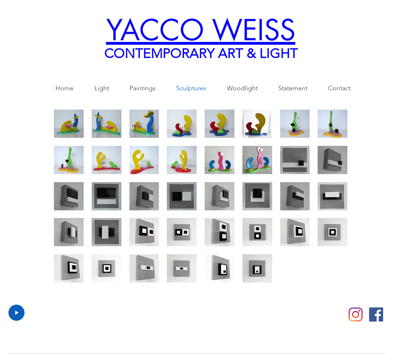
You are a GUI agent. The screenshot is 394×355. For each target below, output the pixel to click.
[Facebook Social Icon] (376, 314)
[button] (69, 124)
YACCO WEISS (201, 30)
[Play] (16, 313)
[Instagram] (356, 314)
